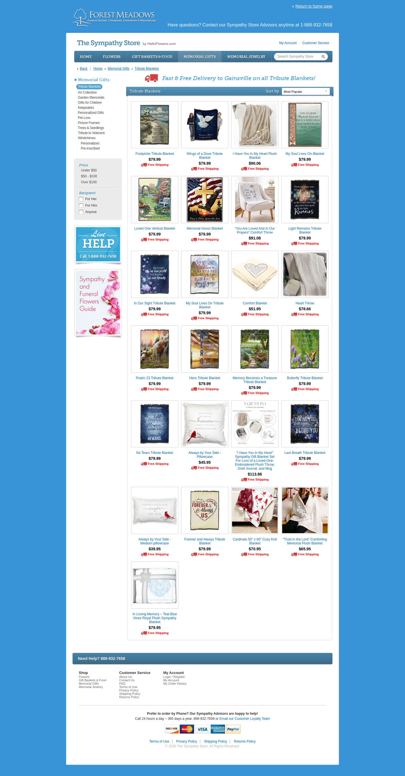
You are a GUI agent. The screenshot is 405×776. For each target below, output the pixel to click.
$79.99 (155, 159)
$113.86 (255, 474)
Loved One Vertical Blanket (154, 228)
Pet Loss (84, 118)
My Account (288, 43)
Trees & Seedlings (91, 128)
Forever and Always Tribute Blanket (204, 541)
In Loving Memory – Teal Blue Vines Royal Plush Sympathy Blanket (154, 618)
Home (86, 57)
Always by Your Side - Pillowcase (204, 455)
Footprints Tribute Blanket (155, 154)
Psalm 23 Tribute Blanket (154, 378)
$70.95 (255, 549)
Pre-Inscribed (90, 148)
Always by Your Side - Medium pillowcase (154, 541)
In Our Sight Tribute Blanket (154, 303)
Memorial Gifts (200, 57)
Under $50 (89, 170)
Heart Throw (305, 303)
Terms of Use (128, 687)
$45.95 (205, 462)
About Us (125, 676)
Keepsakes (86, 108)
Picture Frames (89, 123)
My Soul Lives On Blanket (304, 154)
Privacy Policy (128, 690)
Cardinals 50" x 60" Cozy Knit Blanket (255, 541)
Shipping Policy (129, 693)
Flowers (112, 57)
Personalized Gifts (91, 113)
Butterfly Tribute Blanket (305, 378)
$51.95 (255, 309)
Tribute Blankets (89, 87)
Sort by (272, 91)
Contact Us (126, 680)
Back (83, 69)
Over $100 (89, 182)
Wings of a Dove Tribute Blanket (205, 156)
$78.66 (305, 309)
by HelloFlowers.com (126, 43)
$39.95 (155, 549)
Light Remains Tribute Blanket (305, 230)
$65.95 (305, 549)
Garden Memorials (91, 97)
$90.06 (255, 163)
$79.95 (155, 627)
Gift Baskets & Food (152, 57)
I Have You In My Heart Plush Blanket (255, 156)
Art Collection (87, 92)
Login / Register (174, 676)
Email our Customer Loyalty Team (244, 719)
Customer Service (315, 43)
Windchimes (86, 138)
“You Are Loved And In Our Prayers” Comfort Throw (255, 230)
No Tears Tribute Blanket (154, 453)
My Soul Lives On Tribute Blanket (205, 305)
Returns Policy (129, 697)
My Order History (174, 683)
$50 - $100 (89, 176)
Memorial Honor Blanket (205, 228)
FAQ (122, 683)
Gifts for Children (90, 103)
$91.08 (255, 238)
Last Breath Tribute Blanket (305, 453)
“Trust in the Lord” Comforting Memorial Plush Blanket (305, 541)
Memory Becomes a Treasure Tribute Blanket (255, 380)
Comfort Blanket (255, 303)
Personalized (90, 143)
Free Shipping (158, 164)
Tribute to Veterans (91, 133)
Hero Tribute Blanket (204, 378)
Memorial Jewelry (246, 57)
